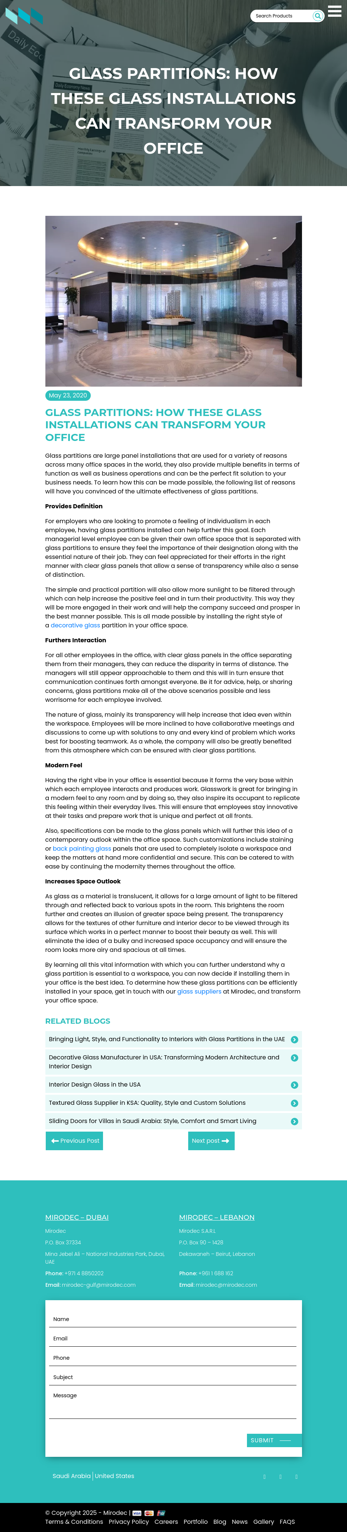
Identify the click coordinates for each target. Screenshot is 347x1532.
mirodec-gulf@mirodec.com (98, 1285)
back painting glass (82, 848)
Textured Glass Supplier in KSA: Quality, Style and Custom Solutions (147, 1102)
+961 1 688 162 (215, 1273)
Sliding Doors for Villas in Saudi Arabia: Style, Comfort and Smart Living (153, 1121)
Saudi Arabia (72, 1476)
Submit (262, 1440)
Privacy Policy (129, 1521)
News (240, 1521)
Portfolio (196, 1521)
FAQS (287, 1521)
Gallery (263, 1521)
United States (114, 1476)
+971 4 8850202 (83, 1273)
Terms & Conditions (74, 1521)
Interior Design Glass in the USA (95, 1084)
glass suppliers (199, 991)
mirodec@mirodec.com (226, 1285)
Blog (219, 1521)
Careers (166, 1521)
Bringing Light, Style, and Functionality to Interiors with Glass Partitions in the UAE (167, 1039)
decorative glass (75, 625)
